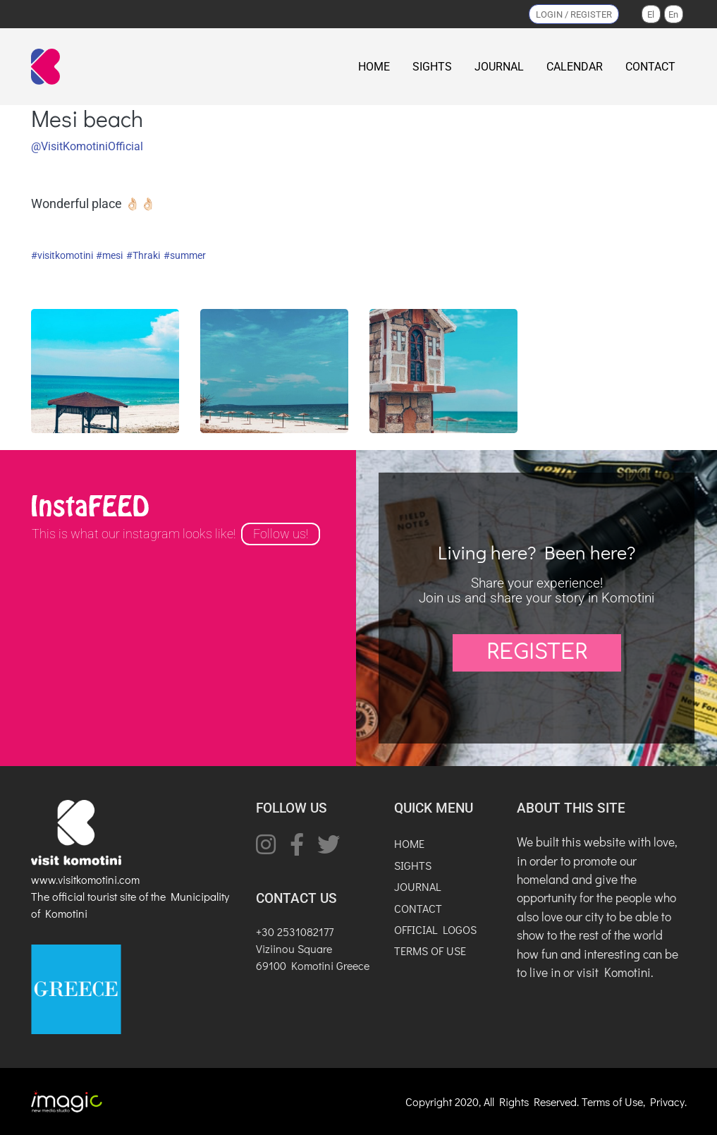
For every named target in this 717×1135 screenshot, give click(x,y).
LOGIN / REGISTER (574, 14)
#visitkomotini (62, 256)
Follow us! (280, 534)
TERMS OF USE (430, 950)
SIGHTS (432, 66)
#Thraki (143, 256)
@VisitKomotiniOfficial (87, 146)
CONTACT (650, 66)
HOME (374, 66)
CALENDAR (574, 66)
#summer (185, 256)
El (650, 14)
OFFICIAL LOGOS (435, 929)
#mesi (109, 256)
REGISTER (536, 652)
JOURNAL (499, 66)
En (673, 14)
